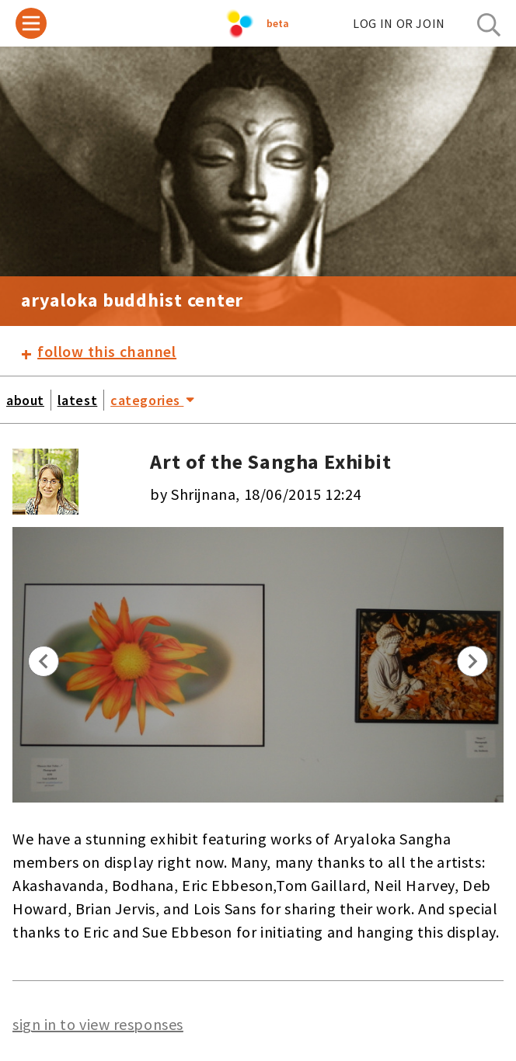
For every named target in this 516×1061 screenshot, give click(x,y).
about (25, 400)
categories (152, 399)
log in (399, 23)
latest (77, 400)
